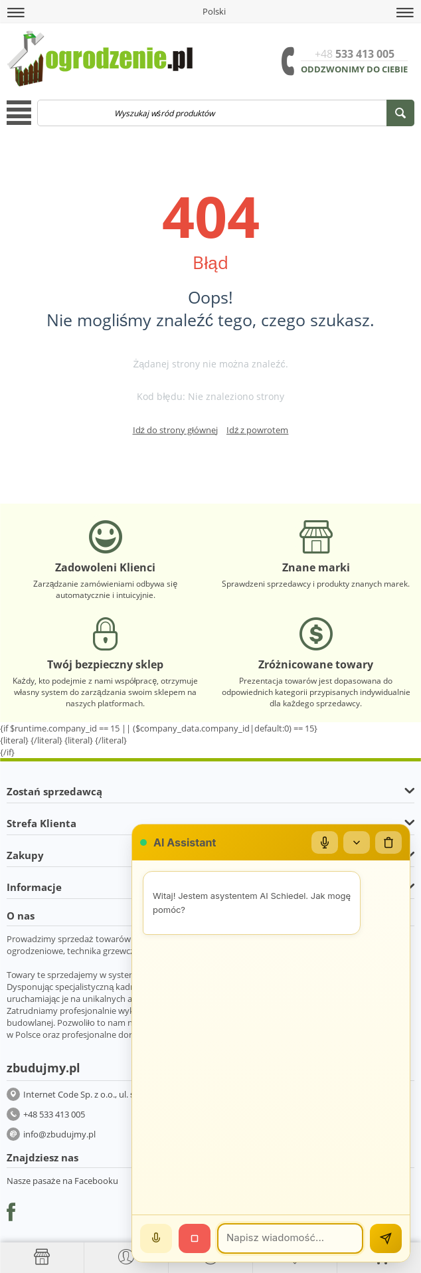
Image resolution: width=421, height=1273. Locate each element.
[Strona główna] (42, 1257)
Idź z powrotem (257, 430)
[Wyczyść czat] (388, 842)
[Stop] (194, 1238)
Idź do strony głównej (175, 430)
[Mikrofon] (324, 842)
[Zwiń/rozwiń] (356, 842)
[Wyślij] (386, 1238)
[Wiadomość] (290, 1238)
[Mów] (156, 1238)
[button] (16, 12)
